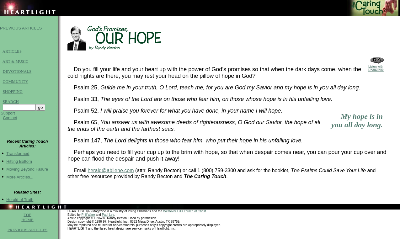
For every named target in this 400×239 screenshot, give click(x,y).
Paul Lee (108, 218)
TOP (27, 218)
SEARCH (11, 103)
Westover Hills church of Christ (184, 215)
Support (8, 115)
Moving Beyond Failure (27, 173)
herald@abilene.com (111, 171)
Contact (10, 119)
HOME (27, 223)
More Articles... (19, 180)
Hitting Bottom (19, 165)
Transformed (17, 157)
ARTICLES (12, 53)
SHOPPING (13, 93)
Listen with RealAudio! (376, 68)
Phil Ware (88, 218)
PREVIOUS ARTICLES (21, 29)
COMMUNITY (16, 83)
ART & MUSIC (16, 63)
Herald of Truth (19, 203)
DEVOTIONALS (17, 73)
